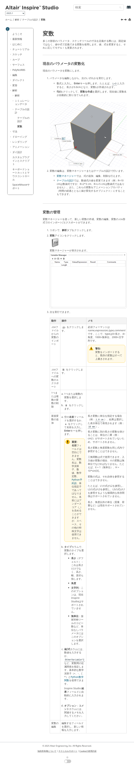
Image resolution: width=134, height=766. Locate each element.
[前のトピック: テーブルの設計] (122, 20)
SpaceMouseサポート (21, 186)
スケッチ (17, 54)
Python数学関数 (74, 678)
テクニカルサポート (67, 751)
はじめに (17, 44)
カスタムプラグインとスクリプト (20, 160)
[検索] (119, 7)
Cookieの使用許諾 (87, 751)
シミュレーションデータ (22, 102)
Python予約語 (77, 481)
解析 (17, 19)
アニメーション (20, 147)
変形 (14, 85)
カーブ (16, 60)
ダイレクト (18, 80)
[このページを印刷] (130, 19)
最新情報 (17, 39)
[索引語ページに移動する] (125, 9)
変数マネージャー (66, 176)
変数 (43, 19)
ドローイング (19, 137)
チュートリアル (20, 49)
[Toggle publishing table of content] (7, 29)
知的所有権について (47, 751)
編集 (14, 75)
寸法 (14, 131)
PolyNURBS (18, 70)
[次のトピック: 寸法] (125, 20)
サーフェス (18, 65)
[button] (11, 34)
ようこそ (17, 34)
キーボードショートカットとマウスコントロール (20, 175)
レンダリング (19, 142)
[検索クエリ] (98, 7)
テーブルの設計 (30, 19)
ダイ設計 (17, 152)
